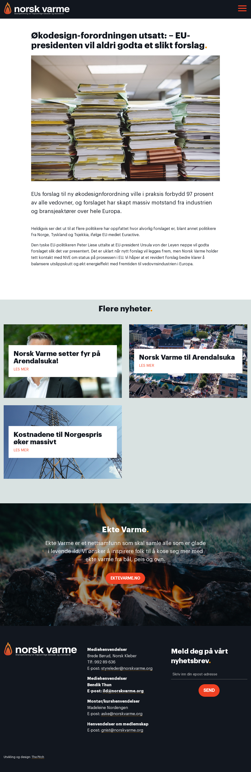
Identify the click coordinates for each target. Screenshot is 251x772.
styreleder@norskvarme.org (126, 669)
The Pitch (38, 757)
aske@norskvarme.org (121, 714)
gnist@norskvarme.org (122, 730)
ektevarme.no (125, 578)
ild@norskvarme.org (123, 691)
